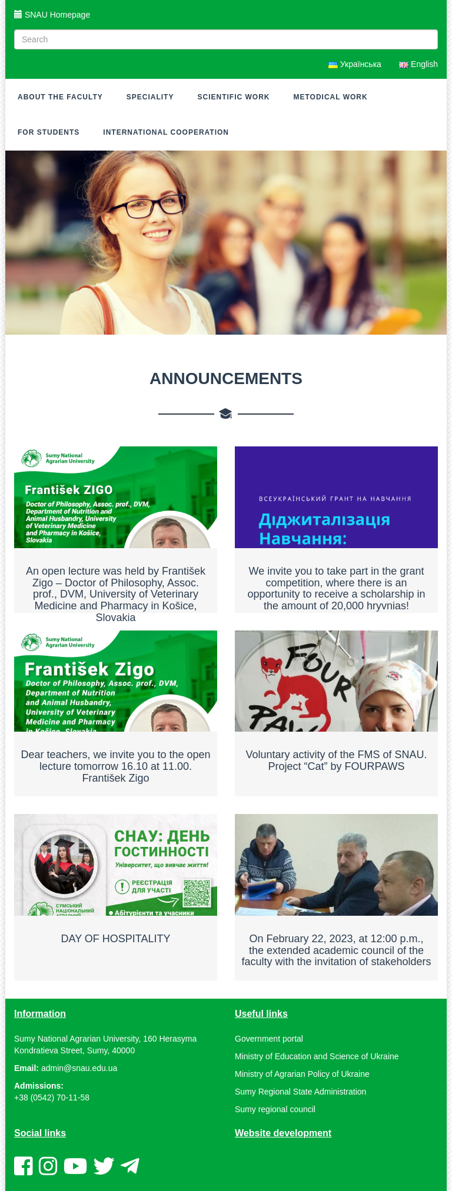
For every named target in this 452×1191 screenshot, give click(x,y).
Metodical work (330, 97)
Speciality (150, 97)
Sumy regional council (275, 1109)
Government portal (269, 1038)
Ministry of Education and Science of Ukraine (317, 1056)
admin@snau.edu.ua (79, 1068)
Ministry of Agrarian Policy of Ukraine (302, 1074)
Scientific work (233, 97)
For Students (48, 132)
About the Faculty (60, 97)
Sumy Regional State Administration (300, 1091)
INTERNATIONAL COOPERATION (166, 132)
